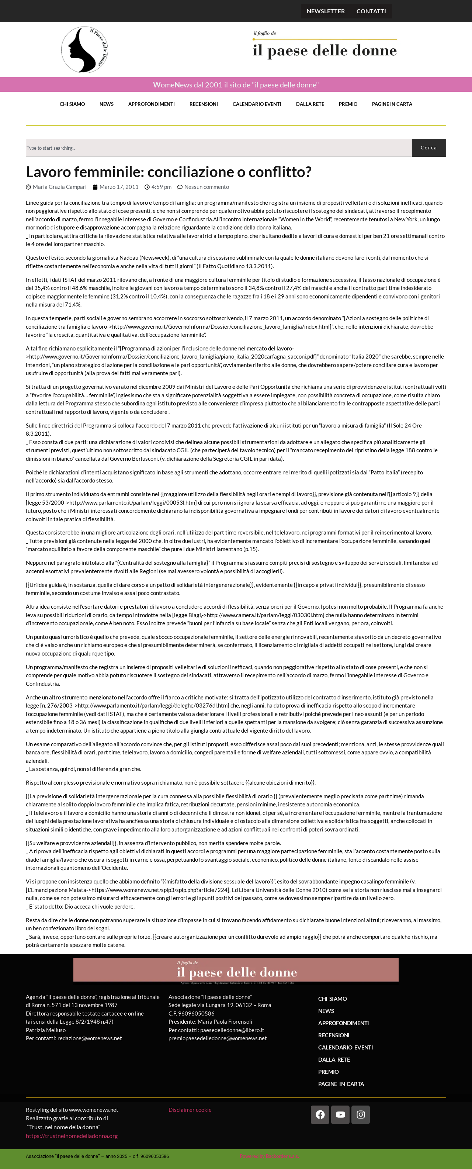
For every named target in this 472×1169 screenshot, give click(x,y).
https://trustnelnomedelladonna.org (72, 1135)
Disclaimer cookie (191, 1109)
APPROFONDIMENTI (151, 104)
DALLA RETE (310, 104)
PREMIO (348, 104)
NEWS (107, 104)
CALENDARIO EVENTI (257, 104)
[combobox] (219, 148)
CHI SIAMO (72, 104)
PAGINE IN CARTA (392, 104)
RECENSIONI (204, 104)
